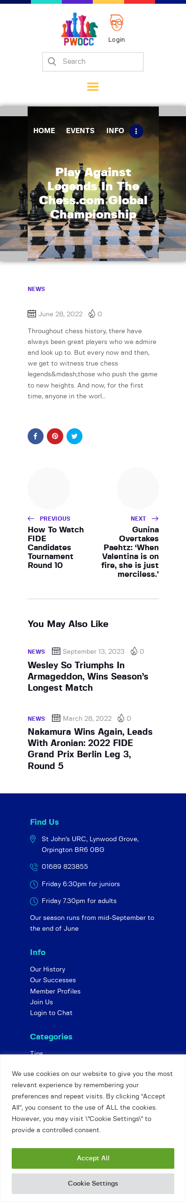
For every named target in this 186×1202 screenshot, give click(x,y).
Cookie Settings (93, 1183)
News (36, 289)
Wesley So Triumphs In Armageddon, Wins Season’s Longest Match (88, 677)
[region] (93, 1128)
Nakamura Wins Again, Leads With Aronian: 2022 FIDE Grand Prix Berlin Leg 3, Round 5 (90, 749)
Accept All (93, 1158)
